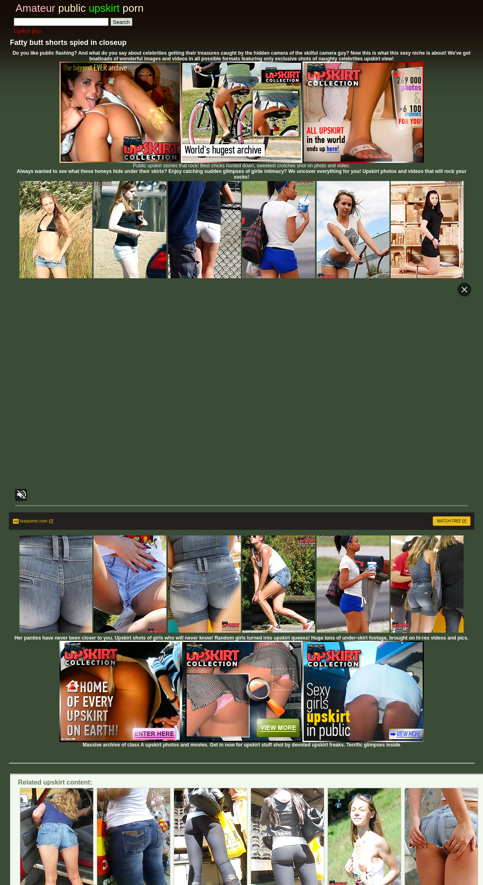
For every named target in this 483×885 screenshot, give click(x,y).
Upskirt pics (27, 31)
